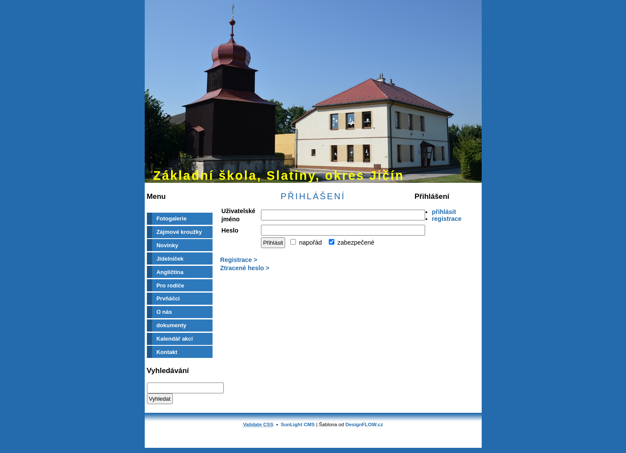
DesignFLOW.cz (364, 424)
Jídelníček (170, 258)
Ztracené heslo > (245, 268)
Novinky (167, 245)
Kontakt (166, 352)
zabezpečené (352, 242)
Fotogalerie (171, 218)
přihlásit (444, 211)
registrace (447, 218)
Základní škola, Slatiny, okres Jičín (278, 175)
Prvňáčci (168, 298)
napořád (306, 242)
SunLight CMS (298, 424)
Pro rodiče (170, 285)
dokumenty (171, 325)
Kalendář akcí (174, 338)
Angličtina (170, 272)
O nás (164, 312)
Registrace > (238, 259)
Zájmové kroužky (179, 232)
